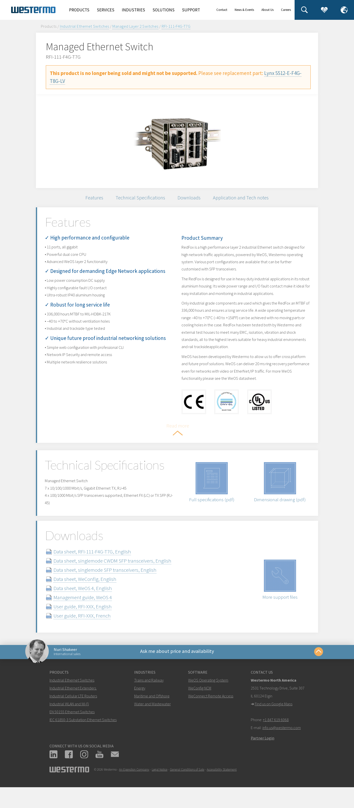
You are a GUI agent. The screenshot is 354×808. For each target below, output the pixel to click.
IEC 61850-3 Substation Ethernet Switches (83, 735)
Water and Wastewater (152, 719)
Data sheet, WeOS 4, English (88, 601)
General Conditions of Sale (187, 785)
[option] (177, 141)
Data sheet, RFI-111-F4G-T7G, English (98, 565)
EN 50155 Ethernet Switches (72, 727)
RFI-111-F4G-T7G (176, 26)
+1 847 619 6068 (276, 735)
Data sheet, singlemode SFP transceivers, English (110, 583)
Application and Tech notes (243, 198)
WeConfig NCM (199, 703)
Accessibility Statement (222, 785)
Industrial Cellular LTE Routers (73, 711)
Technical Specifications (139, 198)
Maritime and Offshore (152, 711)
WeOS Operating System (208, 695)
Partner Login (262, 753)
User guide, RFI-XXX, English (88, 620)
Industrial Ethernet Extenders (73, 703)
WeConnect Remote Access (210, 711)
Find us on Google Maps (273, 719)
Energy (139, 703)
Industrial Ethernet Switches (84, 26)
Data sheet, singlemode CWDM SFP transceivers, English (118, 574)
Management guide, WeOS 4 (88, 610)
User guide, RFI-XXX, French (88, 629)
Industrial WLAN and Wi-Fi (69, 719)
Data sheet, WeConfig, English (90, 592)
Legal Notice (159, 785)
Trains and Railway (149, 695)
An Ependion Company (134, 785)
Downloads (190, 198)
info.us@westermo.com (281, 742)
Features (91, 198)
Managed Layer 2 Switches (135, 26)
